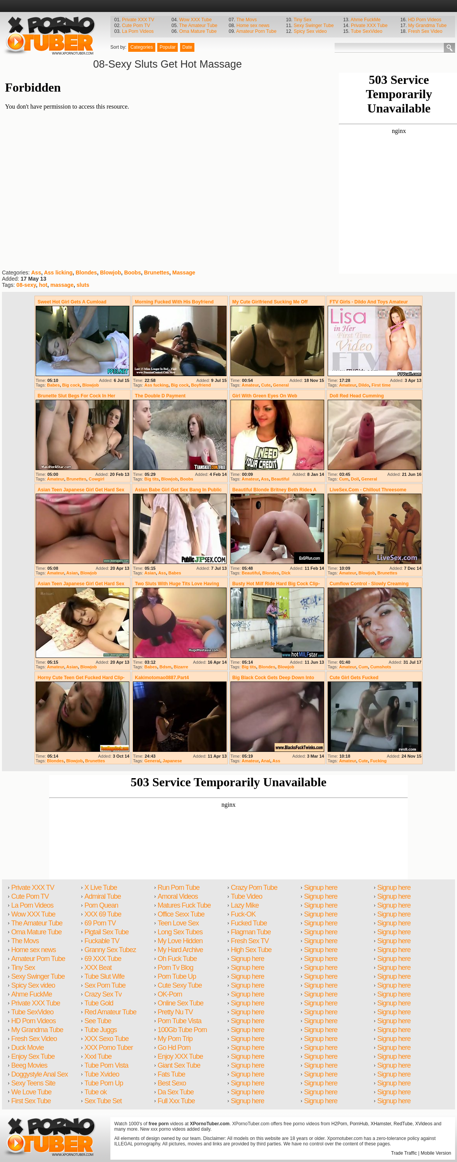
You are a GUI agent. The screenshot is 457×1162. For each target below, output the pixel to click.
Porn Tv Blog (175, 967)
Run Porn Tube (178, 887)
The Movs (246, 19)
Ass (36, 272)
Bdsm (166, 666)
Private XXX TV (138, 19)
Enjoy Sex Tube (33, 1056)
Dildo (364, 385)
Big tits (151, 479)
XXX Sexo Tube (106, 1039)
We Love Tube (31, 1092)
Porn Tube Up (177, 976)
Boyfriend (201, 385)
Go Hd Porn (174, 1047)
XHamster (381, 1123)
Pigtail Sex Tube (106, 932)
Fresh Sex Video (425, 31)
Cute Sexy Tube (180, 985)
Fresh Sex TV (250, 941)
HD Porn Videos (425, 19)
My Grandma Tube (427, 25)
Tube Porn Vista (106, 1065)
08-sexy (26, 285)
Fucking (378, 760)
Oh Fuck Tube (177, 959)
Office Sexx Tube (181, 914)
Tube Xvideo (101, 1074)
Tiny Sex (302, 19)
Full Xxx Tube (176, 1101)
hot (43, 285)
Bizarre (181, 666)
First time (381, 385)
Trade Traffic (404, 1153)
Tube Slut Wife (104, 976)
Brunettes (156, 272)
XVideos (423, 1123)
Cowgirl (96, 479)
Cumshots (380, 666)
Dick (286, 573)
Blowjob (110, 272)
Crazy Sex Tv (103, 994)
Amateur (250, 385)
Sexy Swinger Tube (313, 25)
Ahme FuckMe (365, 19)
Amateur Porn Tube (256, 31)
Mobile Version (436, 1153)
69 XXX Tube (102, 959)
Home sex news (252, 25)
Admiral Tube (102, 896)
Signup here (247, 959)
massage (62, 285)
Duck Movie (27, 1047)
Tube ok (95, 1092)
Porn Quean (101, 905)
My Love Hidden (180, 941)
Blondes (86, 272)
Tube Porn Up (103, 1083)
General (281, 385)
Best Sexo (172, 1083)
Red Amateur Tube (110, 1012)
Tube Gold (98, 1003)
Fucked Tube (249, 923)
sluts (83, 285)
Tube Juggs (100, 1030)
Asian (72, 573)
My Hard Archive (180, 950)
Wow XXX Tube (195, 19)
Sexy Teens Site (33, 1083)
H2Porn (339, 1123)
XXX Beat (98, 967)
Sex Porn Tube (104, 985)
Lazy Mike (245, 905)
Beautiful (280, 479)
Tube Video (246, 896)
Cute (265, 385)
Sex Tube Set (103, 1101)
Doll (355, 479)
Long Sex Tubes (180, 932)
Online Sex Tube (180, 1003)
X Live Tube (100, 887)
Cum (343, 479)
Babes (53, 385)
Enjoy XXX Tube (180, 1056)
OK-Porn (170, 994)
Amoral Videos (178, 896)
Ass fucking (156, 385)
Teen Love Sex (178, 923)
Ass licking (58, 272)
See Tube (97, 1021)
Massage (183, 272)
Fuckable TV (101, 941)
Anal (265, 760)
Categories (142, 47)
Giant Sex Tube (179, 1065)
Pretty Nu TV (175, 1012)
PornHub (359, 1123)
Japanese (172, 760)
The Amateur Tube (198, 25)
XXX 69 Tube (102, 914)
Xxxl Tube (98, 1056)
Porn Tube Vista (179, 1021)
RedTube (402, 1123)
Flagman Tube (251, 932)
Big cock (71, 385)
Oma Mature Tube (198, 31)
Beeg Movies (29, 1065)
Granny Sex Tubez (110, 950)
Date (187, 47)
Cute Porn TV (136, 25)
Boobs (132, 272)
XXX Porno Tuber (108, 1047)
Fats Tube (171, 1074)
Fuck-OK (243, 914)
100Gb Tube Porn (182, 1030)
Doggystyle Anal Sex (39, 1074)
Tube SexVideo (366, 31)
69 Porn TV (100, 923)
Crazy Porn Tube (254, 887)
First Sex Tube (31, 1101)
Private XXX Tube (369, 25)
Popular (167, 47)
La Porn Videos (138, 31)
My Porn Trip (175, 1039)
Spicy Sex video (310, 31)
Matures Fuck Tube (184, 905)
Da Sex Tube (176, 1092)
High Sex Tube (251, 950)
